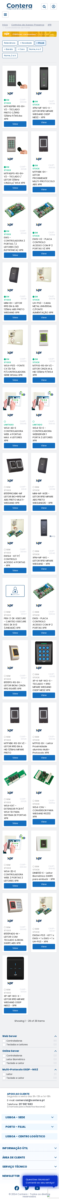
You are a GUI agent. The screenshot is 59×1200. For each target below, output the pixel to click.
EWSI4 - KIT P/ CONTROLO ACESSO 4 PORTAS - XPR (14, 560)
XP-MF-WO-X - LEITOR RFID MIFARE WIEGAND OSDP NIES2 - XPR (14, 1000)
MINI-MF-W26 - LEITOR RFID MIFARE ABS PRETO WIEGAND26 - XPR (43, 498)
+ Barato (8, 49)
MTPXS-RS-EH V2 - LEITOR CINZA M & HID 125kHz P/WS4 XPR (43, 370)
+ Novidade (26, 43)
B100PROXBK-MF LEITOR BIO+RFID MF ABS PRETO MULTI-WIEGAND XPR (14, 498)
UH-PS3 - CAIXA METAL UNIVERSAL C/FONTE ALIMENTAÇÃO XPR (43, 307)
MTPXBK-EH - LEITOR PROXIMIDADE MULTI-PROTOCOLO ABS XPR (44, 178)
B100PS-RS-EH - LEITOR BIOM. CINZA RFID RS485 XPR (14, 685)
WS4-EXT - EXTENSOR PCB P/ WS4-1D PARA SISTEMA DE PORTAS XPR (15, 812)
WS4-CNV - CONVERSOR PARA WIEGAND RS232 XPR (43, 812)
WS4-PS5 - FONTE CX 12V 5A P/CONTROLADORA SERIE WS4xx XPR (14, 370)
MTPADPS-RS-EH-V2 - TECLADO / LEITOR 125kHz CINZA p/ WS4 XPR (14, 178)
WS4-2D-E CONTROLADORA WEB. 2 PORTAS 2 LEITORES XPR (13, 876)
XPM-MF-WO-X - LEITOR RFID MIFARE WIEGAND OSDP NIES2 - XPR (43, 112)
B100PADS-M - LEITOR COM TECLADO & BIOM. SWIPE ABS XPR (13, 938)
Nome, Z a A (10, 55)
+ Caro (21, 49)
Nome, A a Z (35, 49)
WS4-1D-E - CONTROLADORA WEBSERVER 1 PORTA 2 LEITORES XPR (43, 434)
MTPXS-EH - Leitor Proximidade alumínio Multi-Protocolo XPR (43, 748)
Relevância (10, 43)
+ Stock (40, 43)
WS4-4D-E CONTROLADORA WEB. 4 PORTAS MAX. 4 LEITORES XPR (13, 434)
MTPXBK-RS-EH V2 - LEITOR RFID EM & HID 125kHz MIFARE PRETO (15, 748)
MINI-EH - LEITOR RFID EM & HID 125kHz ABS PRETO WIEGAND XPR (14, 307)
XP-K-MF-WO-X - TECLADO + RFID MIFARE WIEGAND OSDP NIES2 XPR (42, 685)
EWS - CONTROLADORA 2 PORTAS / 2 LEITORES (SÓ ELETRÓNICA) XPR (14, 244)
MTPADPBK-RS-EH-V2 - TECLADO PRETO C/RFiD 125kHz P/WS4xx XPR (14, 112)
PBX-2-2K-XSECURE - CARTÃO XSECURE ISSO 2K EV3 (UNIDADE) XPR (15, 623)
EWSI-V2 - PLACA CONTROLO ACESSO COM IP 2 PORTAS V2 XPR (43, 244)
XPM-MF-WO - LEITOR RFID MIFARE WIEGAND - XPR (43, 560)
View (15, 124)
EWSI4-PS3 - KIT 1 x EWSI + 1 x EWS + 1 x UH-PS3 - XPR (43, 938)
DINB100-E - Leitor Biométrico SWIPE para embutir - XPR (44, 876)
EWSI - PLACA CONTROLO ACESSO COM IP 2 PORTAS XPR (43, 623)
